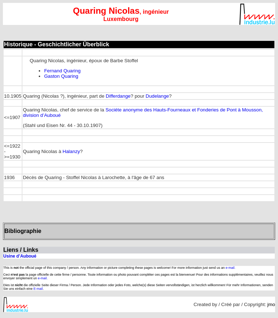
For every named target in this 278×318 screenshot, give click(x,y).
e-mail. (230, 268)
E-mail (38, 289)
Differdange (118, 96)
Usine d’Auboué (19, 256)
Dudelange (157, 96)
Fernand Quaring (62, 70)
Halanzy (71, 151)
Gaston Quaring (61, 76)
